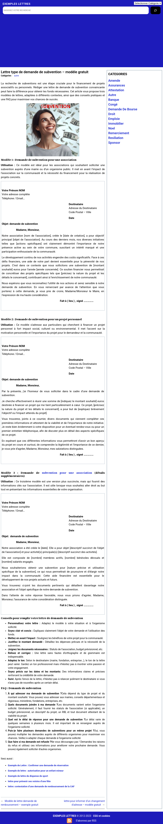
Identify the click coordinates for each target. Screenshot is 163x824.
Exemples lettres (16, 3)
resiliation (115, 138)
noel (111, 128)
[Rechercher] (155, 10)
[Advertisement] (81, 42)
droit (111, 114)
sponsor (114, 142)
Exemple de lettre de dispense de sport (28, 776)
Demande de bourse (122, 109)
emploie (114, 119)
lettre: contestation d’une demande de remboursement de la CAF (41, 786)
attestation (116, 90)
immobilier (116, 123)
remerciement (118, 133)
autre (16, 75)
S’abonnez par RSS (86, 820)
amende (114, 80)
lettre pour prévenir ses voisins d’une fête (29, 781)
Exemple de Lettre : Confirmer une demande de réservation (38, 765)
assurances (116, 85)
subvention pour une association (67, 473)
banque (113, 99)
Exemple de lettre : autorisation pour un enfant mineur (36, 770)
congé (112, 104)
